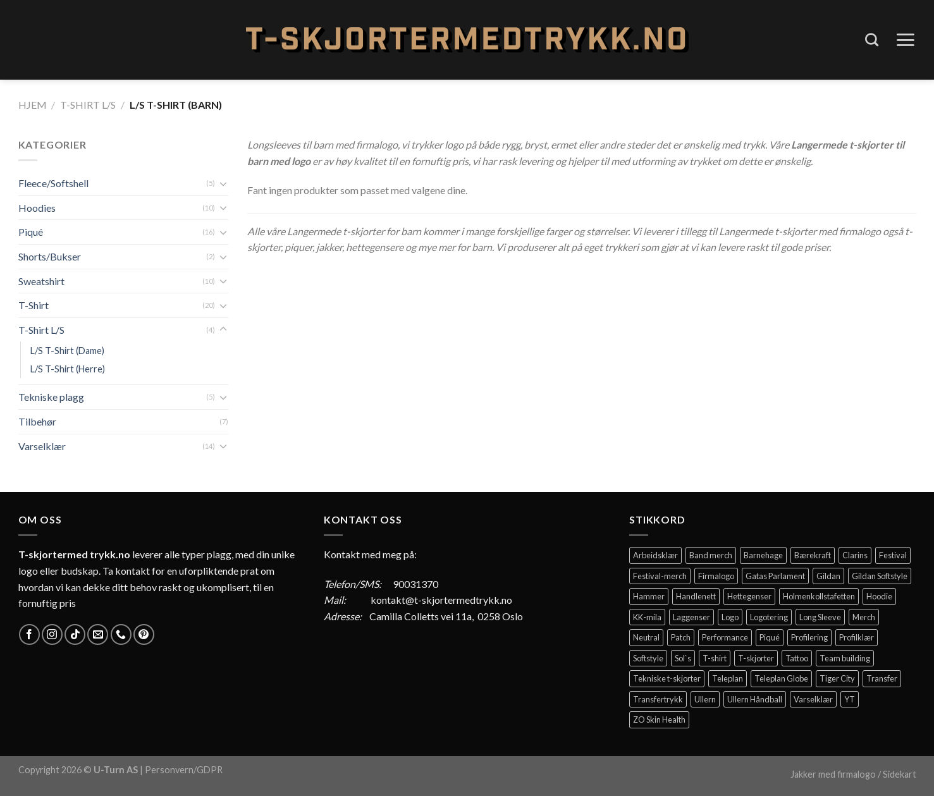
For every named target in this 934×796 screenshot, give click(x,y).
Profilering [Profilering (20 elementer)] (809, 637)
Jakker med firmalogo (833, 774)
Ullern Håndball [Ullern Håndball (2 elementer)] (754, 699)
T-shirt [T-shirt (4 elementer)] (715, 658)
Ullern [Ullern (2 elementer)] (705, 699)
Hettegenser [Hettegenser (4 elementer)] (749, 596)
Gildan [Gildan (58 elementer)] (828, 576)
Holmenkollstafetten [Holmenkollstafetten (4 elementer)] (819, 596)
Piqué (30, 232)
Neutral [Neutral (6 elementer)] (646, 637)
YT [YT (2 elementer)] (849, 699)
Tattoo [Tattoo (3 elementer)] (796, 658)
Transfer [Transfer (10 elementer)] (881, 678)
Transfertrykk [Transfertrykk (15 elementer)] (658, 699)
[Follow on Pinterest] (143, 634)
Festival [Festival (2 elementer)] (893, 555)
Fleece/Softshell (53, 183)
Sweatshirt (41, 281)
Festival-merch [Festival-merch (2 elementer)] (660, 576)
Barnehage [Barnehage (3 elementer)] (763, 555)
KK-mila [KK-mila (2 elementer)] (647, 617)
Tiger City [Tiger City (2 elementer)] (837, 678)
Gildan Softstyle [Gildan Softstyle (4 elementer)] (879, 576)
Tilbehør (37, 421)
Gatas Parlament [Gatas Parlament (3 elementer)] (775, 576)
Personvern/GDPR (184, 769)
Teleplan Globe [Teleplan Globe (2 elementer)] (781, 678)
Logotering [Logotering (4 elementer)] (769, 617)
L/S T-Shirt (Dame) (67, 350)
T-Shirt (33, 305)
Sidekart (899, 774)
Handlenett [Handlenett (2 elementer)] (696, 596)
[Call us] (121, 634)
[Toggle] (223, 183)
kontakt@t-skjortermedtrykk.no (441, 600)
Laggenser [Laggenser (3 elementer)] (691, 617)
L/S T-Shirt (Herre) (67, 369)
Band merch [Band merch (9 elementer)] (710, 555)
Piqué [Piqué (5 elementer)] (769, 637)
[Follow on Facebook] (29, 634)
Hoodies (37, 208)
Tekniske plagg (51, 397)
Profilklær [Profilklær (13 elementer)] (856, 637)
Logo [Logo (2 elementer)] (730, 617)
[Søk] (871, 39)
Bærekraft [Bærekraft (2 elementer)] (812, 555)
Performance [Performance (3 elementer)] (725, 637)
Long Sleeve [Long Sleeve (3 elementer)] (820, 617)
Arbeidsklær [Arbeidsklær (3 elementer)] (655, 555)
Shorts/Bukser (49, 256)
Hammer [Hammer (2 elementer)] (649, 596)
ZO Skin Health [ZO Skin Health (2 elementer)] (659, 719)
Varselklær (42, 446)
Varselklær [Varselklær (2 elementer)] (813, 699)
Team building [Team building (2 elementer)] (845, 658)
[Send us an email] (97, 634)
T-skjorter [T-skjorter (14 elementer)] (756, 658)
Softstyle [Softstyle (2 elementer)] (648, 658)
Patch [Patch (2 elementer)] (681, 637)
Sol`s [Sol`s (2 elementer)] (683, 658)
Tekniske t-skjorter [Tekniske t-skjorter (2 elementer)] (667, 678)
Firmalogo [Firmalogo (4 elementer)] (716, 576)
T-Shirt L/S (88, 105)
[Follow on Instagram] (52, 634)
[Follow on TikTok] (75, 634)
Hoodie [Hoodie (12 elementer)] (879, 596)
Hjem (32, 105)
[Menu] (905, 40)
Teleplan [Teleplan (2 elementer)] (727, 678)
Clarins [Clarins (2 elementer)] (855, 555)
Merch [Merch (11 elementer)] (863, 617)
